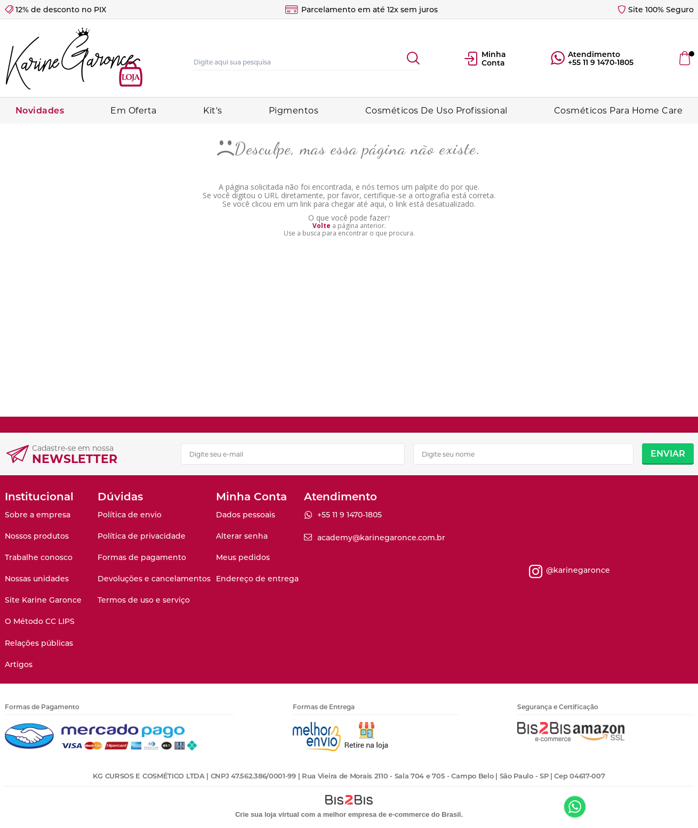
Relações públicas (39, 643)
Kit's (212, 110)
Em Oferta (133, 110)
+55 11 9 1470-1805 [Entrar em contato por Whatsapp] (600, 62)
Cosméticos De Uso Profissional (436, 110)
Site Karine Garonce (43, 600)
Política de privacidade (142, 536)
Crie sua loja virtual (267, 814)
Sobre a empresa (37, 514)
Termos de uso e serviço (144, 600)
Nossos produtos (37, 536)
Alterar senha (242, 536)
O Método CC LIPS (40, 621)
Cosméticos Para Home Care (618, 110)
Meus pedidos (243, 557)
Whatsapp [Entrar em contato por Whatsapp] (574, 806)
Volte (321, 225)
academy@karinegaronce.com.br (381, 537)
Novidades (40, 110)
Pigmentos (294, 110)
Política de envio (130, 514)
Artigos (19, 664)
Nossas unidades (37, 578)
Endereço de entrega (257, 578)
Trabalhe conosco (39, 557)
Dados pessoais (245, 514)
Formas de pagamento (142, 557)
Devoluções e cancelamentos (154, 578)
